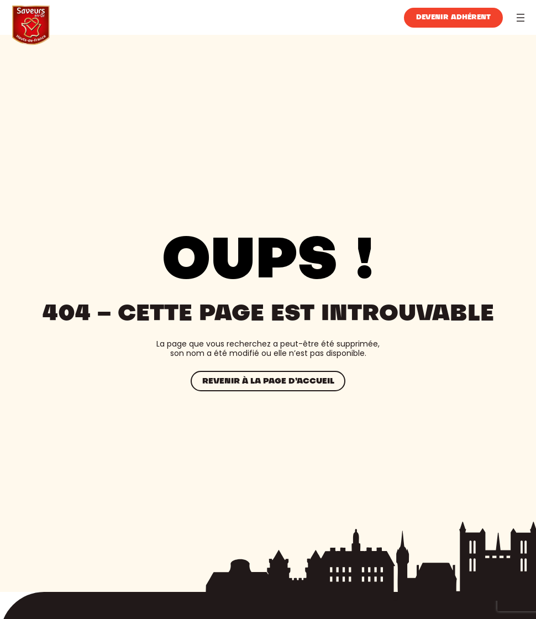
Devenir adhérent (453, 17)
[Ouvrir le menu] (520, 17)
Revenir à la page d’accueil (268, 381)
